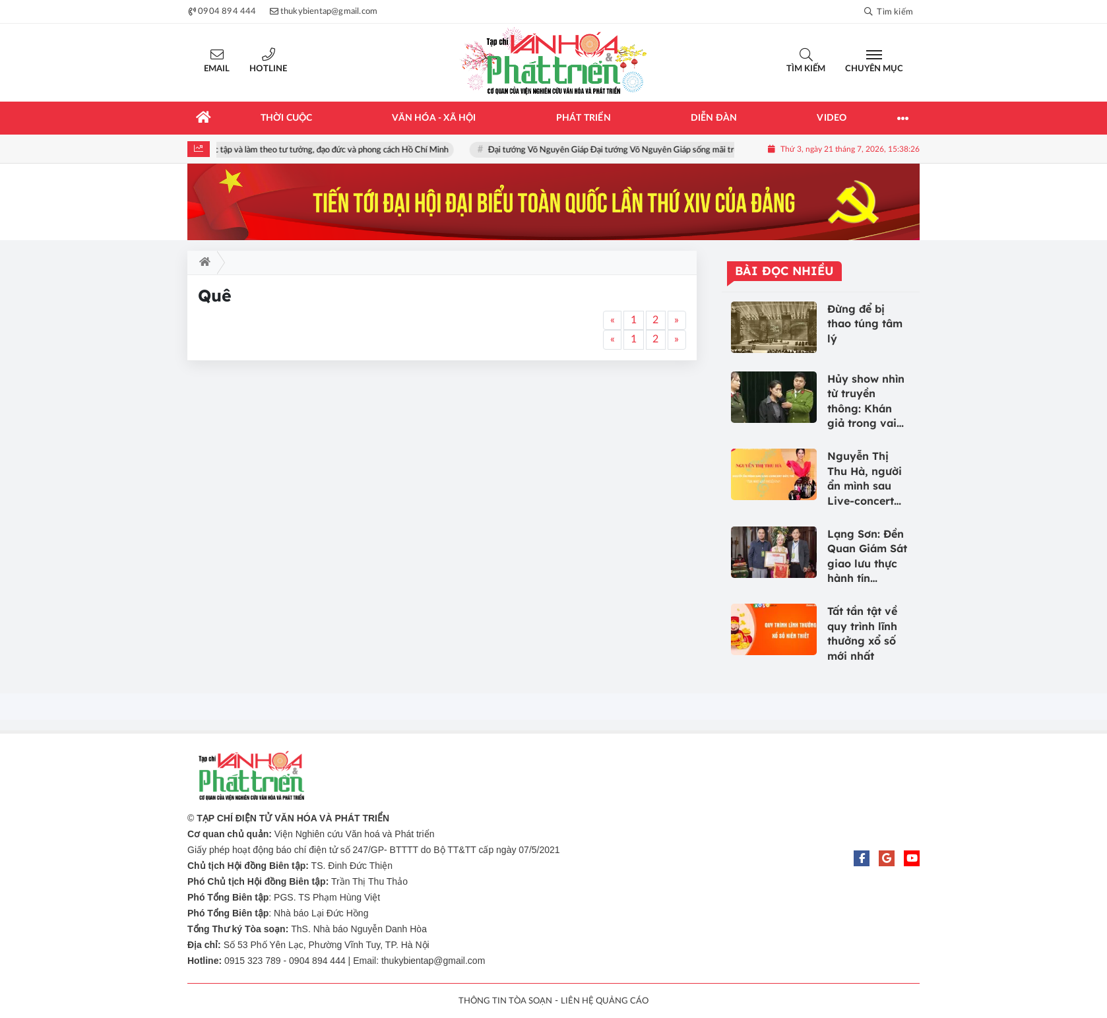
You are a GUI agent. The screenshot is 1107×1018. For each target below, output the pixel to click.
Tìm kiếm (805, 69)
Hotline (268, 69)
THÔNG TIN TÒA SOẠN (505, 1001)
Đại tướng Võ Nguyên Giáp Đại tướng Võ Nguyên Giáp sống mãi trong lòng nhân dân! (652, 150)
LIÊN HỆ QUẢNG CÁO (604, 1001)
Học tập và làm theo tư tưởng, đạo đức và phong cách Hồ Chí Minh (332, 150)
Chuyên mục (874, 69)
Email (217, 69)
